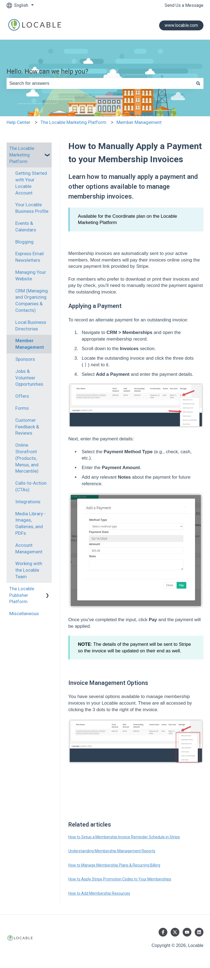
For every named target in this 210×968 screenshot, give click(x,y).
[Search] (198, 83)
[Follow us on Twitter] (175, 932)
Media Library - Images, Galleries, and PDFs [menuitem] (30, 523)
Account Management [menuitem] (28, 548)
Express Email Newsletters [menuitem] (29, 257)
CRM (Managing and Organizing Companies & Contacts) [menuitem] (31, 300)
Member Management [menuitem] (29, 344)
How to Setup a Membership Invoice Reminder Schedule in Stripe (124, 837)
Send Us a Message (184, 5)
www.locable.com (181, 25)
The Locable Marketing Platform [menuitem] (21, 155)
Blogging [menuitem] (24, 242)
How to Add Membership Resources (99, 893)
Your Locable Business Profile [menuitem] (31, 208)
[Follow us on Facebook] (163, 932)
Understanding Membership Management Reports (111, 851)
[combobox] (100, 83)
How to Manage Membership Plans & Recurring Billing (114, 865)
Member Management (139, 122)
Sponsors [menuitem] (25, 359)
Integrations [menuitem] (27, 501)
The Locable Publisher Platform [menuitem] (21, 595)
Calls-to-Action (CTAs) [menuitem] (30, 486)
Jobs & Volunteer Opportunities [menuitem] (29, 377)
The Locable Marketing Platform (73, 122)
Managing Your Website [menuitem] (30, 275)
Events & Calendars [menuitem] (25, 226)
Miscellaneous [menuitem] (24, 613)
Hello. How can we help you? (47, 71)
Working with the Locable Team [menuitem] (28, 570)
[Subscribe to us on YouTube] (187, 932)
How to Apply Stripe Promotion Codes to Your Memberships (119, 879)
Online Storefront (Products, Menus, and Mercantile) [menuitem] (27, 458)
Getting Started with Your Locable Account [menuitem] (31, 182)
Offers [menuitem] (22, 396)
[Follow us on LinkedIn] (199, 932)
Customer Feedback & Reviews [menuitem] (27, 426)
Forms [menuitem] (22, 408)
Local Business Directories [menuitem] (30, 325)
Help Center (18, 122)
